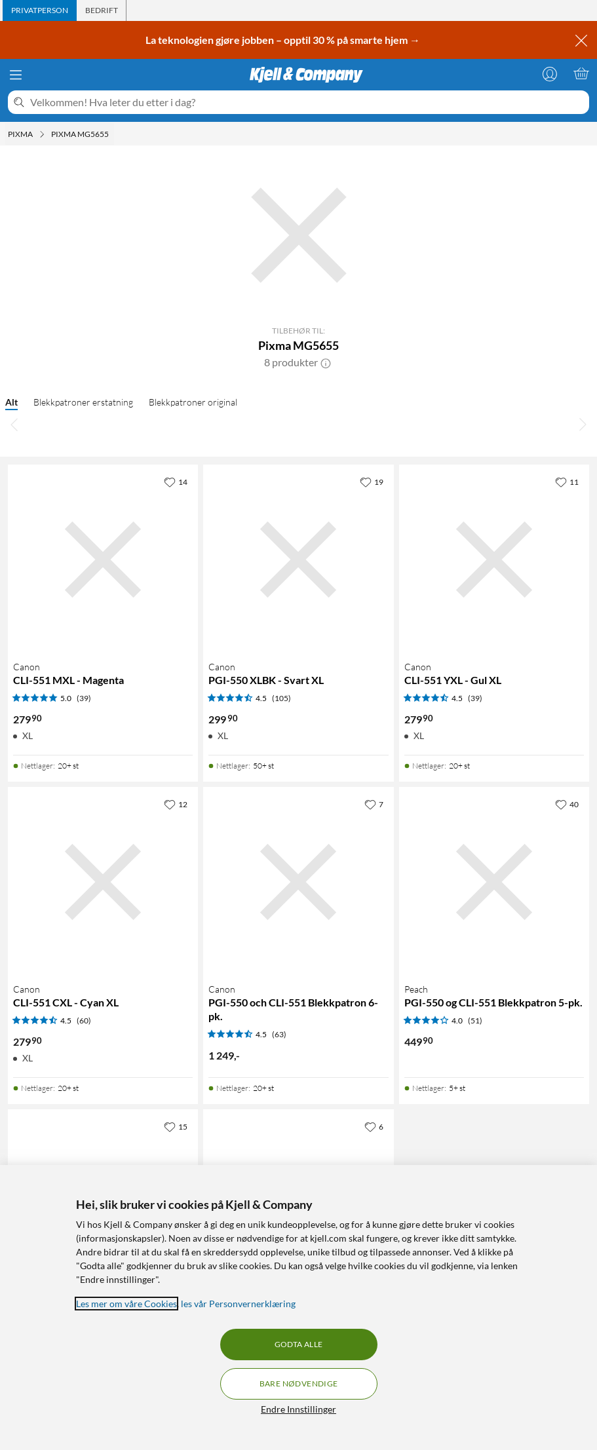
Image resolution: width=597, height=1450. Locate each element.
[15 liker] (175, 1126)
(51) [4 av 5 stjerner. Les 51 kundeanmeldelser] (475, 1020)
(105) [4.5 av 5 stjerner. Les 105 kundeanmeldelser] (281, 698)
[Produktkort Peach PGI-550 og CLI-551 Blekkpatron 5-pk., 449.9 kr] (494, 882)
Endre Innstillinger (298, 1409)
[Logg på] (550, 73)
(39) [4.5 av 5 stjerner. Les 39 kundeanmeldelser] (475, 698)
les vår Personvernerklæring (238, 1303)
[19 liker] (371, 481)
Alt (11, 402)
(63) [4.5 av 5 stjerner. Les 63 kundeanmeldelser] (279, 1034)
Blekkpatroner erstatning (83, 402)
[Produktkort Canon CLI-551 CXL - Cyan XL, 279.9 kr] (103, 882)
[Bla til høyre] (582, 424)
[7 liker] (373, 804)
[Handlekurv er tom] (581, 73)
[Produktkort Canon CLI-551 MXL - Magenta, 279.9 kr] (103, 560)
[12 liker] (175, 804)
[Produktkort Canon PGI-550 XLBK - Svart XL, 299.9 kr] (298, 560)
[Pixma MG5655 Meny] (112, 134)
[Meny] (15, 74)
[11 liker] (567, 481)
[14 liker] (175, 481)
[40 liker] (567, 804)
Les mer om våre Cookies (126, 1303)
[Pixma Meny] (41, 134)
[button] (326, 362)
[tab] (40, 10)
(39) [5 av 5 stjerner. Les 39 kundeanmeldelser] (84, 698)
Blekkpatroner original (193, 402)
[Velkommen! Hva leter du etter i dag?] (307, 102)
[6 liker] (373, 1126)
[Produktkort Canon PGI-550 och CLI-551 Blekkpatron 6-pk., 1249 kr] (298, 882)
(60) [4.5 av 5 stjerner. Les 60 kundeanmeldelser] (84, 1020)
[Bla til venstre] (14, 424)
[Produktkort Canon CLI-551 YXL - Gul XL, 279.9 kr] (494, 560)
